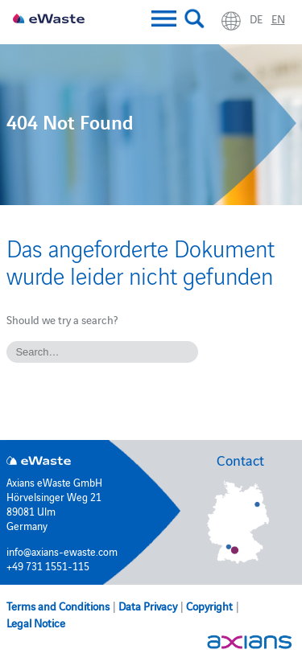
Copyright (209, 606)
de (256, 18)
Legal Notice (35, 623)
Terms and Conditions (58, 606)
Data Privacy (147, 606)
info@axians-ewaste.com (62, 551)
